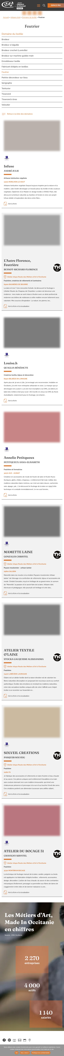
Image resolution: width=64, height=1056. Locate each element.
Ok (17, 1053)
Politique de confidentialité (40, 1053)
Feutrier (5, 72)
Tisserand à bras (9, 99)
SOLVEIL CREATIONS (21, 753)
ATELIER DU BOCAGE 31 (24, 851)
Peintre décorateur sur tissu (15, 77)
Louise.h (10, 363)
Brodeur (5, 39)
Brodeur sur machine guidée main (18, 56)
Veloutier (6, 105)
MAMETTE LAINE (18, 552)
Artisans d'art (15, 17)
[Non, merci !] (61, 1050)
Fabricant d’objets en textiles (15, 66)
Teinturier (6, 88)
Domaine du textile (29, 17)
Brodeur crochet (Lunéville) (14, 50)
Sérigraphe (7, 83)
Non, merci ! (25, 1053)
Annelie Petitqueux (19, 458)
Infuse (9, 166)
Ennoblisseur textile (11, 61)
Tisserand (6, 94)
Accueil (6, 17)
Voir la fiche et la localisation (16, 306)
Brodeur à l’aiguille (10, 45)
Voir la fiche (10, 204)
